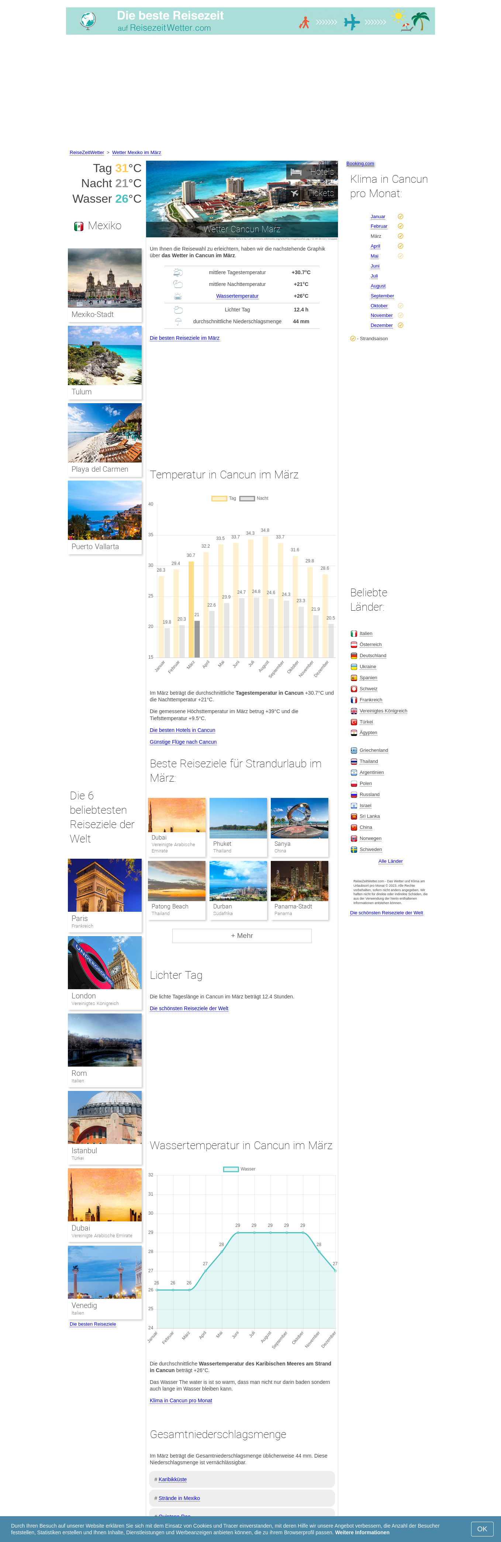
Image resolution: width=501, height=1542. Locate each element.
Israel (366, 805)
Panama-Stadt (293, 906)
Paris (80, 918)
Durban (222, 906)
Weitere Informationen (362, 1532)
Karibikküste (173, 1479)
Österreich (371, 644)
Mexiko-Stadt (93, 314)
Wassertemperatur (237, 296)
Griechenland (374, 750)
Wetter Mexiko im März (136, 152)
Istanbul (84, 1150)
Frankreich (82, 926)
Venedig (84, 1305)
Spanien (368, 677)
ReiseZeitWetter (87, 152)
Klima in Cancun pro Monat (181, 1400)
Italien (78, 1081)
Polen (366, 783)
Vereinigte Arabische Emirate (102, 1235)
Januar (378, 216)
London (84, 995)
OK (482, 1529)
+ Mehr (242, 935)
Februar (379, 226)
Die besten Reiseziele (93, 1324)
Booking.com (360, 163)
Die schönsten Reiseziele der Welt (189, 1008)
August (378, 286)
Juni (375, 266)
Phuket (222, 843)
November (382, 315)
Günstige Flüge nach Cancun (183, 742)
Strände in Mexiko (179, 1498)
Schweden (371, 849)
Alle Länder (391, 861)
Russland (370, 794)
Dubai (159, 837)
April (375, 246)
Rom (79, 1073)
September (382, 296)
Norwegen (370, 838)
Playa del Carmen (100, 469)
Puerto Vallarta (95, 546)
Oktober (379, 305)
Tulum (82, 391)
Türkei (78, 1158)
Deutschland (373, 655)
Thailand (369, 761)
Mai (375, 256)
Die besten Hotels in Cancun (182, 730)
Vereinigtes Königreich (95, 1003)
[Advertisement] (250, 93)
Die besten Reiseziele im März (185, 338)
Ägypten (368, 732)
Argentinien (372, 772)
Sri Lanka (370, 816)
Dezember (382, 325)
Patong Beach (170, 906)
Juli (374, 276)
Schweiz (368, 688)
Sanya (282, 843)
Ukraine (368, 666)
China (366, 827)
